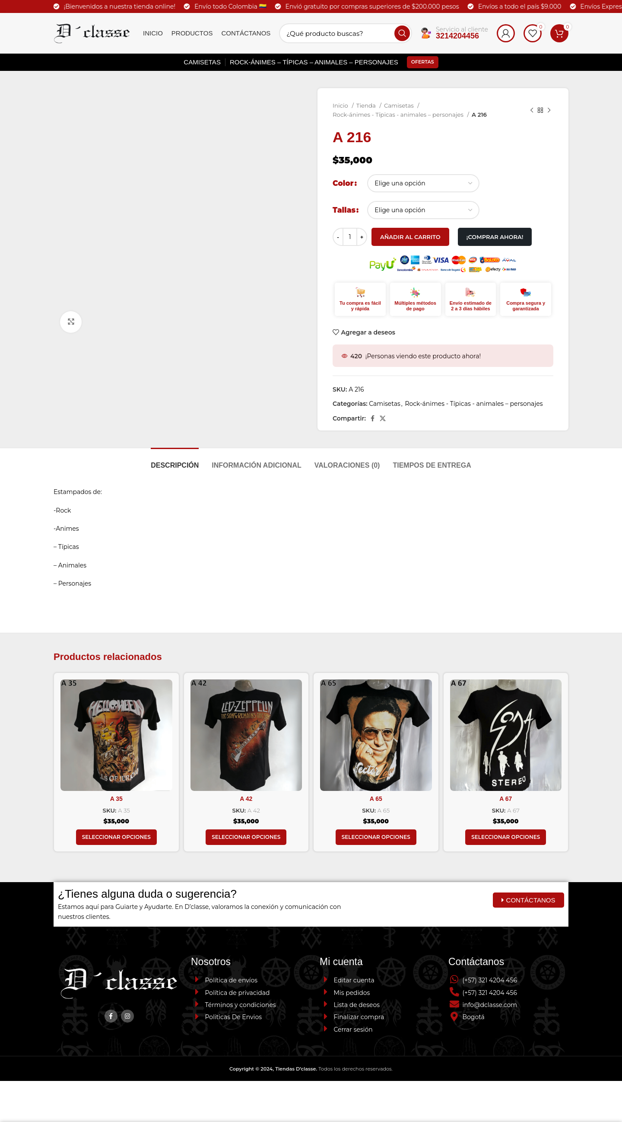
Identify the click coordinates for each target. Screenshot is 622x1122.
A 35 (116, 798)
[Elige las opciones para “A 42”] (246, 837)
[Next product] (549, 110)
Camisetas (399, 105)
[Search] (345, 33)
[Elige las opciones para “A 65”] (376, 837)
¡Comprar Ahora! (495, 236)
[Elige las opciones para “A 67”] (505, 837)
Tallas (344, 210)
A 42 (246, 798)
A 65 (376, 798)
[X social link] (382, 418)
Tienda (367, 105)
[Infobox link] (454, 33)
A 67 (505, 798)
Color (343, 183)
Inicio (341, 105)
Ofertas (422, 62)
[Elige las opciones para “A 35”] (116, 837)
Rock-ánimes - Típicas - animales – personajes (399, 114)
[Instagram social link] (127, 1016)
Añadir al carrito (410, 236)
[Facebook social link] (372, 418)
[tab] (175, 461)
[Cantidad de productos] (349, 237)
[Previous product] (531, 110)
